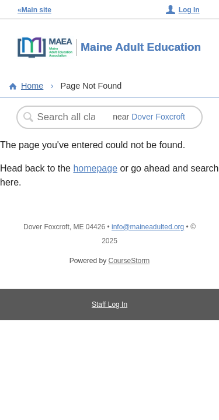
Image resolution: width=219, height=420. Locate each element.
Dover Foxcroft (158, 116)
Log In (189, 10)
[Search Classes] (67, 117)
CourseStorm (129, 261)
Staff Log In (109, 304)
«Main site (34, 10)
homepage (95, 168)
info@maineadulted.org (148, 227)
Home (32, 85)
